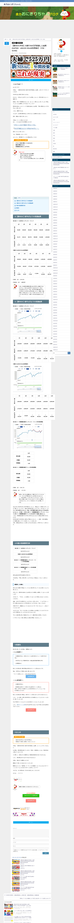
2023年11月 (55, 270)
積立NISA (20, 42)
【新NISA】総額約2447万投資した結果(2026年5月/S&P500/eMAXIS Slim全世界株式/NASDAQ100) (61, 163)
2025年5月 (55, 222)
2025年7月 (55, 217)
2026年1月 (55, 201)
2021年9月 (55, 323)
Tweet (7, 43)
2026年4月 (55, 193)
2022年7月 (55, 307)
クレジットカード (56, 122)
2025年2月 (55, 230)
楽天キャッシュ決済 (21, 704)
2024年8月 (55, 246)
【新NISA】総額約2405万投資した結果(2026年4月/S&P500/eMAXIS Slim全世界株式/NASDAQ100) (61, 172)
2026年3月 (55, 196)
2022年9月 (55, 302)
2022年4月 (55, 315)
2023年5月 (55, 286)
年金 (54, 135)
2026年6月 (55, 188)
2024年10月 (55, 241)
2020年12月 (55, 347)
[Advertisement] (37, 28)
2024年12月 (55, 236)
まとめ (17, 210)
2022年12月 (55, 299)
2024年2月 (55, 262)
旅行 (54, 140)
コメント (15, 828)
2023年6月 (55, 283)
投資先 (17, 208)
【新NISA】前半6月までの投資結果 (24, 200)
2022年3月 (55, 318)
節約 (54, 151)
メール (14, 843)
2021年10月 (55, 320)
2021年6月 (55, 331)
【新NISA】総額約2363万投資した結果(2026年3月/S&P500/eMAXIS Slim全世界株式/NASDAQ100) (61, 181)
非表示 (19, 197)
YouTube (54, 114)
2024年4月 (55, 257)
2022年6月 (55, 310)
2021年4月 (55, 336)
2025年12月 (55, 204)
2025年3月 (55, 228)
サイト (14, 847)
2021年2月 (55, 341)
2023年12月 (55, 267)
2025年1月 (55, 233)
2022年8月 (55, 304)
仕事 (54, 130)
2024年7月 (55, 249)
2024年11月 (55, 238)
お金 (54, 119)
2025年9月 (55, 212)
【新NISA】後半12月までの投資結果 (24, 203)
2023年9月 (55, 275)
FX (53, 111)
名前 (14, 839)
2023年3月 (55, 291)
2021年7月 (55, 328)
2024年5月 (55, 254)
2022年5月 (55, 312)
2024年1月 (55, 265)
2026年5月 (55, 191)
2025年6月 (55, 220)
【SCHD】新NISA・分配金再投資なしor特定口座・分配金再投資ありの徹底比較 (22, 884)
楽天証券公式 (31, 709)
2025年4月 (55, 225)
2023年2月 (55, 294)
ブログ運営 (55, 127)
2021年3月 (55, 339)
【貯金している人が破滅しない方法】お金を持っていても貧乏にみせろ (34, 888)
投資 (13, 42)
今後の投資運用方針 (20, 205)
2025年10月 (55, 209)
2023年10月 (55, 273)
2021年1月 (55, 344)
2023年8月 (55, 278)
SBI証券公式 (31, 676)
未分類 (54, 143)
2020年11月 (55, 349)
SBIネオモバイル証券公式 (30, 795)
